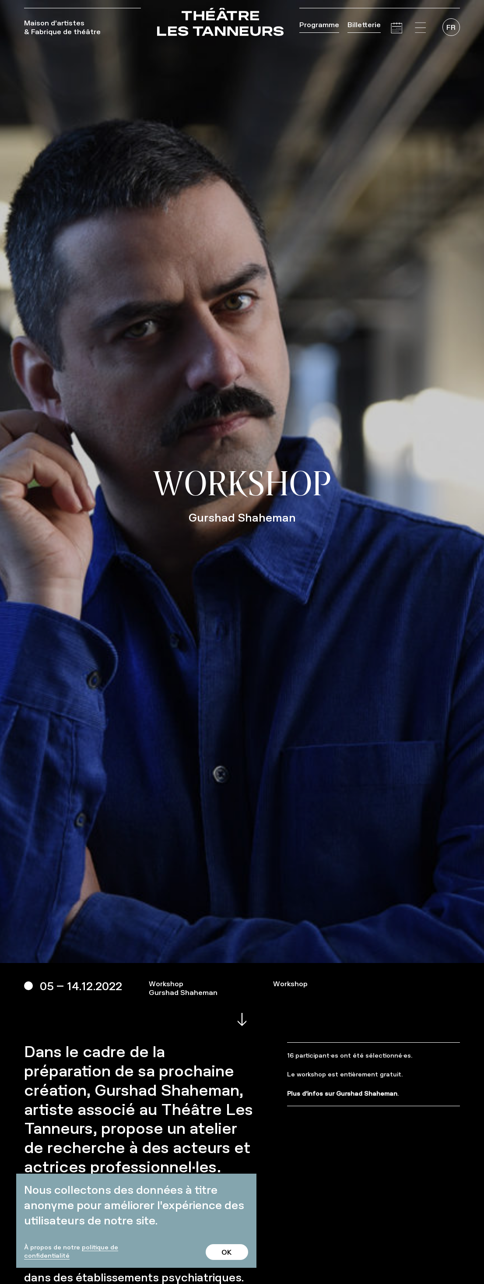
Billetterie (364, 24)
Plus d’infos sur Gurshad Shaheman (342, 1093)
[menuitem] (451, 27)
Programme (319, 24)
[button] (420, 28)
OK (226, 1252)
